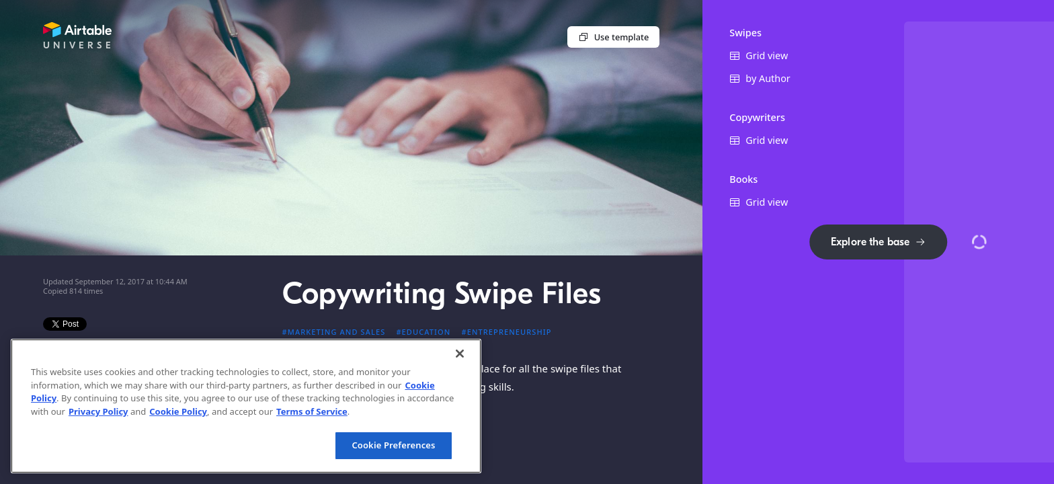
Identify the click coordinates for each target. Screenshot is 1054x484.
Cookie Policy (178, 411)
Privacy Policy (98, 411)
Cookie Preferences (393, 445)
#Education (423, 332)
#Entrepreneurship (506, 332)
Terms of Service (312, 411)
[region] (246, 406)
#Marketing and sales (334, 332)
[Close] (460, 353)
